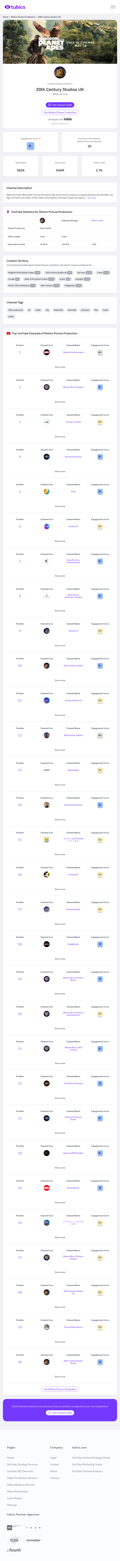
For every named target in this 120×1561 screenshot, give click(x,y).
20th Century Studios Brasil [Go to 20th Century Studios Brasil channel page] (73, 1361)
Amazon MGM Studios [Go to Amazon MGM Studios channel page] (73, 1153)
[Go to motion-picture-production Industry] (60, 112)
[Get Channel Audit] (60, 105)
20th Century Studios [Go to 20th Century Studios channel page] (73, 665)
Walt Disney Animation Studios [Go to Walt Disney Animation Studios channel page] (73, 595)
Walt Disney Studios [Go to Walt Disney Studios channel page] (73, 735)
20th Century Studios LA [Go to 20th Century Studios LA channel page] (73, 1292)
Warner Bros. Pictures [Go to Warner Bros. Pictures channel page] (73, 387)
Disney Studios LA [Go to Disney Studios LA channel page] (73, 700)
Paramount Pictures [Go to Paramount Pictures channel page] (73, 805)
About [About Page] (53, 1471)
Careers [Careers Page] (54, 1478)
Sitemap (12, 1505)
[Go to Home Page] (15, 7)
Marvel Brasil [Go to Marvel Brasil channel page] (73, 1188)
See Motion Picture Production (60, 112)
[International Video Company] (15, 1527)
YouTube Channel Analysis (87, 1471)
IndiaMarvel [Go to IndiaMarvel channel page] (73, 944)
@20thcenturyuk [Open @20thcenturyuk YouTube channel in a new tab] (60, 94)
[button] (113, 7)
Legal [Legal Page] (53, 1457)
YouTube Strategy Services (22, 1464)
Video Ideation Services (21, 1484)
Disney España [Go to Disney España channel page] (73, 909)
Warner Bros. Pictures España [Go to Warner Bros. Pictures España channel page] (73, 1257)
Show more (60, 367)
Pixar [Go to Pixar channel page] (73, 491)
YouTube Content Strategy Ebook (91, 1457)
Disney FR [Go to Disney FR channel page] (73, 630)
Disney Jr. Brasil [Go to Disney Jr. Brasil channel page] (73, 422)
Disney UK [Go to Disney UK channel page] (73, 526)
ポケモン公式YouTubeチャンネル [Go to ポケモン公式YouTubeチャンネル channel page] (73, 839)
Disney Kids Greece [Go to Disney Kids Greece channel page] (73, 1327)
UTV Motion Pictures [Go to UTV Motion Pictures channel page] (73, 1083)
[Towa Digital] (35, 1527)
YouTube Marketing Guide (87, 1464)
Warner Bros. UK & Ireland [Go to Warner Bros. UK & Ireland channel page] (73, 1048)
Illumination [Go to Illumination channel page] (73, 770)
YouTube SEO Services (20, 1471)
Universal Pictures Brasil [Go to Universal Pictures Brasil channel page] (73, 1118)
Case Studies (14, 1498)
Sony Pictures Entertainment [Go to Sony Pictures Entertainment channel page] (73, 561)
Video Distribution (17, 1491)
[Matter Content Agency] (35, 1540)
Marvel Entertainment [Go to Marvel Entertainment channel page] (73, 352)
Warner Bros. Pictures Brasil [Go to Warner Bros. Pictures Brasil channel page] (73, 978)
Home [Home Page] (10, 1457)
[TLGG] (15, 1540)
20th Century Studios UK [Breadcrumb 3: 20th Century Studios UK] (49, 17)
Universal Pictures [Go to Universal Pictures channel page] (73, 456)
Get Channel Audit (60, 104)
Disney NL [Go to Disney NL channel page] (73, 874)
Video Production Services (22, 1478)
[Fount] (15, 1550)
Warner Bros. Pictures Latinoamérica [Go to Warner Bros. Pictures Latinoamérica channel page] (73, 1013)
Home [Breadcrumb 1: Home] (5, 17)
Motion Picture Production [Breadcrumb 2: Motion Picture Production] (23, 17)
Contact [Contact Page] (54, 1464)
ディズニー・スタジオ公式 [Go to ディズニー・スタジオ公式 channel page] (73, 1222)
